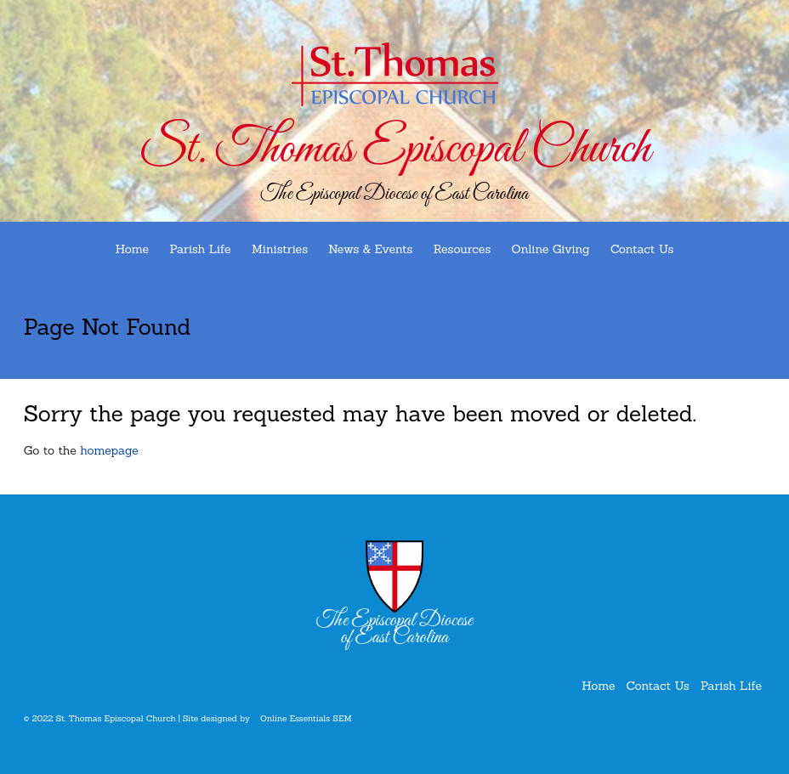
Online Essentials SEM (306, 718)
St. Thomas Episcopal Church (394, 150)
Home (132, 249)
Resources (462, 249)
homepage (109, 450)
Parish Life (199, 249)
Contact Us (641, 249)
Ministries (280, 249)
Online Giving (551, 249)
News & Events (370, 249)
